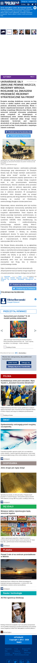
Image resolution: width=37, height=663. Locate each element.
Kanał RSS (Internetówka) (18, 650)
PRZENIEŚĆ (28, 278)
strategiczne (5, 280)
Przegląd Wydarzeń (13, 301)
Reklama (17, 647)
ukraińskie (4, 277)
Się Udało (8, 504)
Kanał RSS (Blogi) (27, 646)
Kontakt (26, 651)
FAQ (6, 647)
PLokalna (7, 547)
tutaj (1, 15)
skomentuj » (23, 352)
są (15, 278)
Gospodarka (10, 461)
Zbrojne (15, 277)
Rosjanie (10, 278)
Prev (2, 330)
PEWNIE (20, 277)
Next (35, 330)
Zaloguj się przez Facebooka (19, 366)
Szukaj (23, 4)
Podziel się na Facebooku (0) (18, 132)
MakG (19, 639)
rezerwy (33, 277)
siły (10, 277)
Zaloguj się (24, 1)
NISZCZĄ (26, 277)
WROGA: (4, 278)
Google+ (22, 658)
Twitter (15, 658)
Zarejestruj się (32, 1)
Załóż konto (12, 362)
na (11, 280)
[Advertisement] (18, 54)
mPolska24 (18, 634)
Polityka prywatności (9, 650)
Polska (7, 375)
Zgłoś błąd (27, 649)
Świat (19, 276)
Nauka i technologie (12, 590)
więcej (32, 76)
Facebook (9, 658)
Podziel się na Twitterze (18, 136)
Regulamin (8, 645)
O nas (16, 645)
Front (14, 280)
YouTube (28, 658)
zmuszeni (20, 278)
